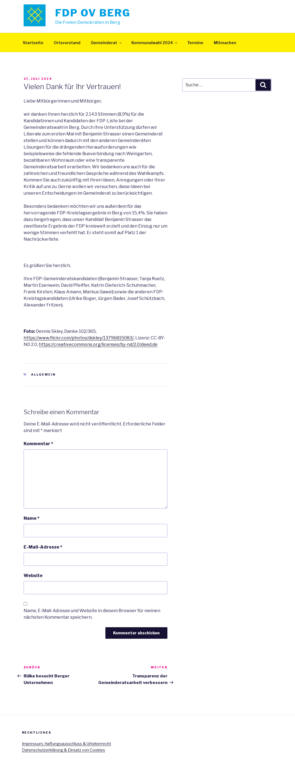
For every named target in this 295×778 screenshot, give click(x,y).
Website (33, 575)
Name (32, 518)
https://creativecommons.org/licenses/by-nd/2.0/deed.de (98, 344)
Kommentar (38, 443)
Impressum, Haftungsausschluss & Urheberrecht (66, 743)
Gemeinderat (106, 42)
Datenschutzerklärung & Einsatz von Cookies (63, 750)
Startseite (33, 42)
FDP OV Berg (93, 13)
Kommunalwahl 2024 (154, 42)
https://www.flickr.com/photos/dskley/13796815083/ (79, 337)
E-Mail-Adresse (43, 547)
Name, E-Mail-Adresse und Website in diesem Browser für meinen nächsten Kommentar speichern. (92, 614)
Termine (195, 42)
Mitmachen (225, 42)
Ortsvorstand (67, 42)
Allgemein (43, 374)
